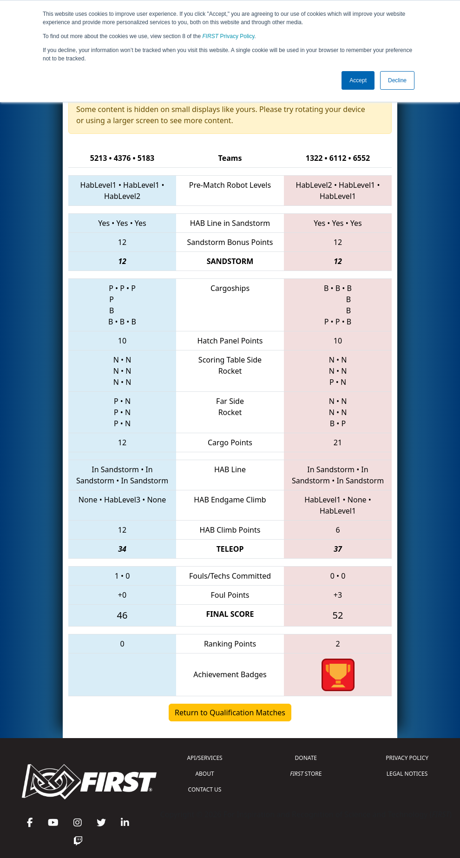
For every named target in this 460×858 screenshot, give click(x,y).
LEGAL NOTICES (407, 774)
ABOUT (204, 774)
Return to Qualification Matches (230, 712)
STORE (306, 774)
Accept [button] (358, 80)
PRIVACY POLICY (407, 758)
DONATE (306, 758)
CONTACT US (205, 789)
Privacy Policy (229, 36)
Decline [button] (397, 80)
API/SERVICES (204, 758)
